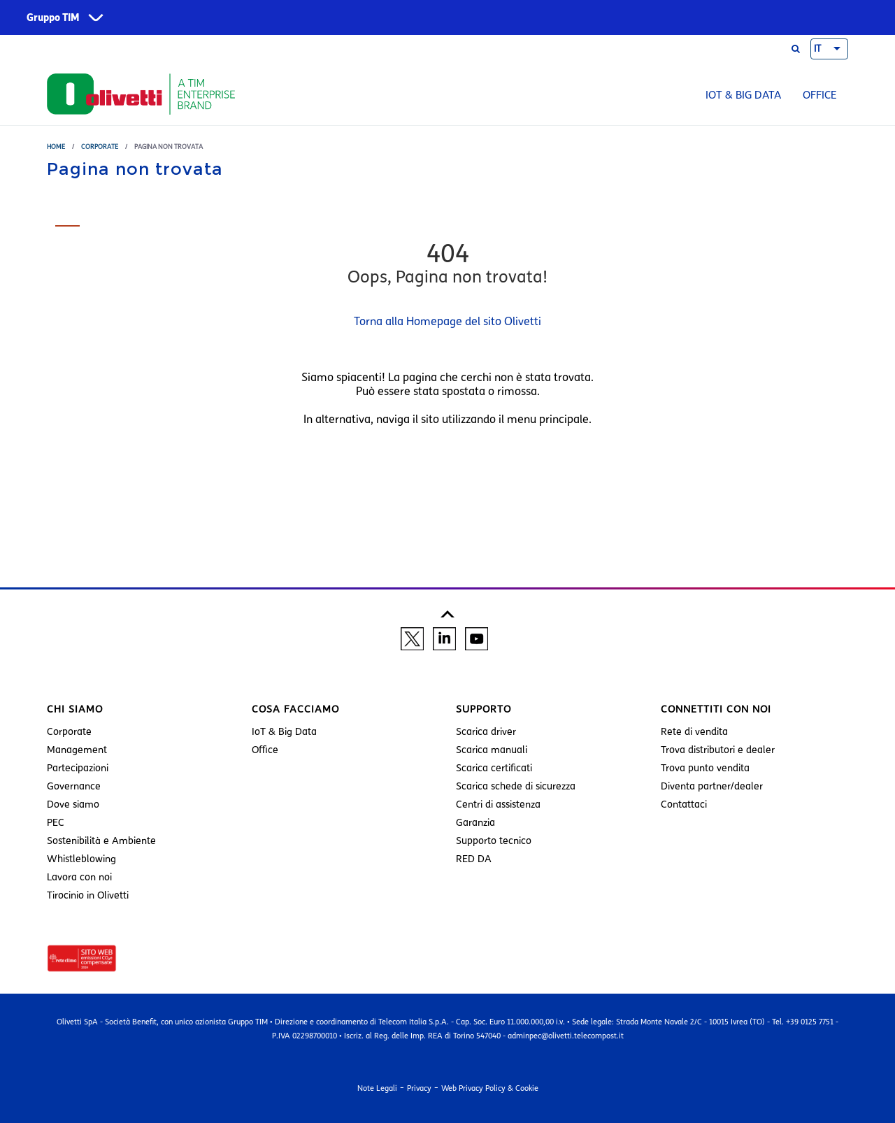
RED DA (474, 859)
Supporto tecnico (493, 841)
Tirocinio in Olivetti (88, 895)
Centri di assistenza (498, 804)
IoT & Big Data (743, 95)
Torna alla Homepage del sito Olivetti (447, 321)
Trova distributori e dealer (718, 750)
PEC (55, 823)
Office (820, 95)
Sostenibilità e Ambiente (101, 841)
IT (817, 49)
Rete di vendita (694, 732)
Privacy (419, 1088)
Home (56, 146)
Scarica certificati (494, 768)
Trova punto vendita (705, 768)
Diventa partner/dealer (712, 786)
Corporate (99, 146)
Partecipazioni (77, 768)
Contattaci (684, 804)
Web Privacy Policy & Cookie (489, 1088)
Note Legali (377, 1088)
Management (77, 750)
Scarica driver (486, 732)
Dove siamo (73, 804)
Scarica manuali (491, 750)
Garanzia (475, 823)
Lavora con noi (79, 877)
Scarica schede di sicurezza (515, 786)
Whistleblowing (81, 859)
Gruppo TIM (53, 18)
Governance (74, 786)
